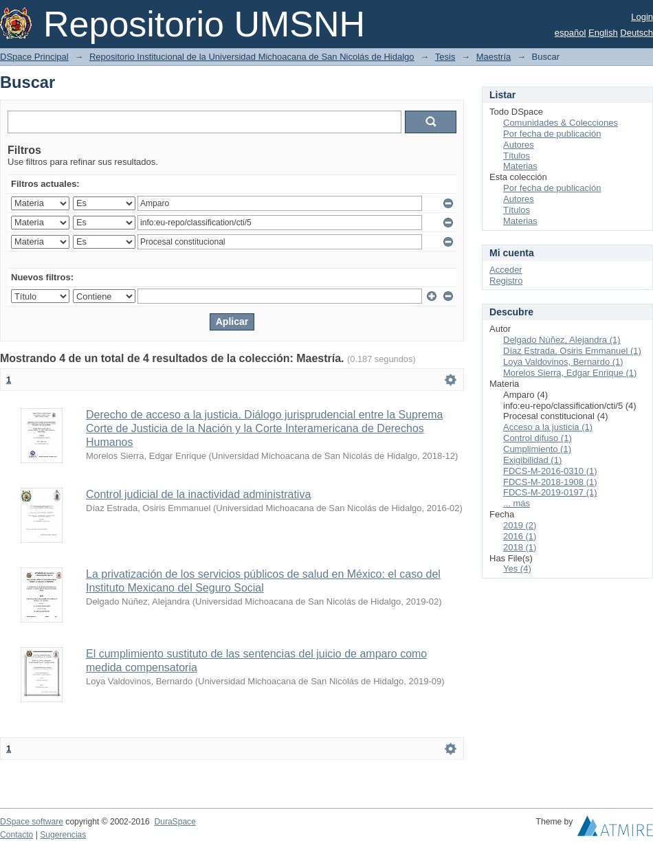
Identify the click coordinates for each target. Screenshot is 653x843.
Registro (505, 281)
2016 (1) (519, 536)
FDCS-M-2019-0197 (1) (550, 492)
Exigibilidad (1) (532, 460)
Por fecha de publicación (552, 133)
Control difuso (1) (537, 438)
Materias (520, 166)
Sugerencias (63, 835)
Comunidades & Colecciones (560, 122)
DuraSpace (174, 822)
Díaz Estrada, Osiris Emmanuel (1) (572, 351)
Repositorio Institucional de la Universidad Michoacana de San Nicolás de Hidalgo (251, 57)
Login (642, 17)
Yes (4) (517, 568)
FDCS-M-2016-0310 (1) (550, 471)
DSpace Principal (34, 57)
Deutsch (636, 32)
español (570, 32)
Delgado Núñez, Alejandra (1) (562, 340)
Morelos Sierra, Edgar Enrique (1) (570, 373)
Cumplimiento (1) (537, 449)
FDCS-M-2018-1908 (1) (550, 482)
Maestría (493, 57)
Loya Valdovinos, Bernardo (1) (563, 362)
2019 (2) (519, 525)
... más (516, 503)
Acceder (505, 270)
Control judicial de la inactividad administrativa (198, 494)
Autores (518, 144)
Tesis (445, 57)
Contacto (16, 835)
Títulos (516, 155)
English (603, 32)
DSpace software (31, 822)
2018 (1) (519, 547)
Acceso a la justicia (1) (548, 427)
